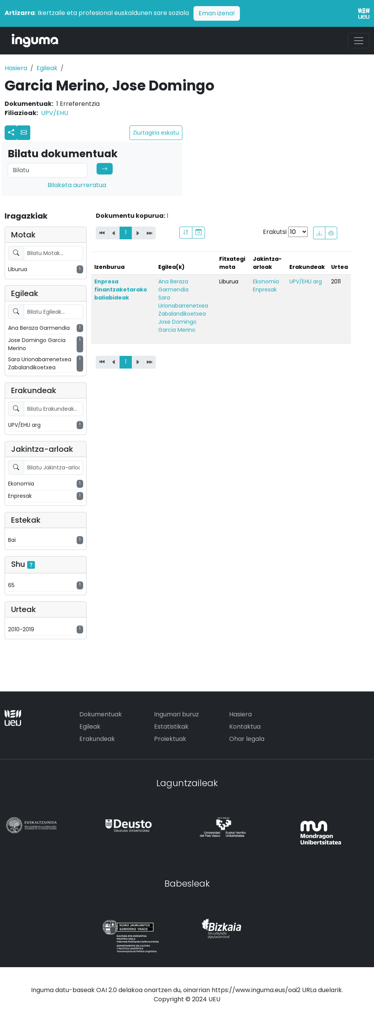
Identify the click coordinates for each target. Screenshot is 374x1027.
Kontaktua (245, 726)
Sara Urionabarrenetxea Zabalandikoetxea (183, 306)
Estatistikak (171, 726)
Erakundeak (97, 738)
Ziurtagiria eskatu (156, 133)
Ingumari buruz (176, 714)
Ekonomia (266, 281)
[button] (23, 132)
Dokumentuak (100, 714)
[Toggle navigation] (358, 40)
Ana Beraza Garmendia (173, 285)
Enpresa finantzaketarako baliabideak (120, 289)
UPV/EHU (54, 113)
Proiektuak (170, 738)
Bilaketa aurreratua (77, 185)
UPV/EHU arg (305, 281)
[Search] (47, 170)
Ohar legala (246, 738)
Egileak (46, 68)
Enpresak (265, 289)
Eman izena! (216, 13)
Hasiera (16, 68)
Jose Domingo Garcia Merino (177, 326)
